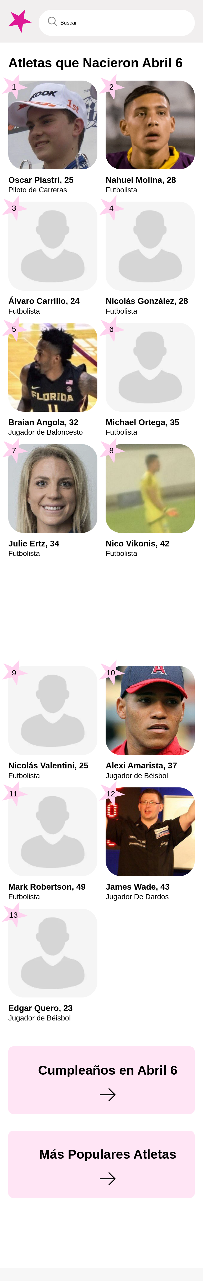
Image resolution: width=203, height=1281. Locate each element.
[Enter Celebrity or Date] (117, 23)
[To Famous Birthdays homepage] (19, 21)
